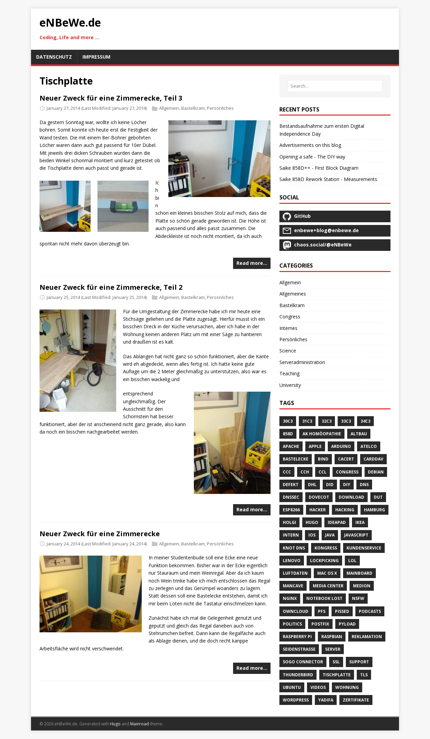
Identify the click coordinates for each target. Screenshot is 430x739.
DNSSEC (291, 497)
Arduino (341, 446)
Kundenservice (364, 548)
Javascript (356, 535)
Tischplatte (337, 675)
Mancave (293, 586)
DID (330, 484)
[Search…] (335, 86)
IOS (312, 535)
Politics (292, 624)
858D (288, 434)
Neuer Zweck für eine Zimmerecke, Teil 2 (111, 287)
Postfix (320, 624)
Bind (323, 459)
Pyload (347, 624)
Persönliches (220, 108)
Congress (289, 316)
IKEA (360, 522)
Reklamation (367, 636)
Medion (361, 586)
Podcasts (370, 611)
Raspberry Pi (297, 636)
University (290, 385)
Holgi (289, 522)
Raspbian (331, 636)
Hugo (312, 522)
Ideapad (337, 522)
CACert (346, 459)
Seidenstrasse (299, 649)
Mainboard (359, 573)
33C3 (346, 421)
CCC (287, 472)
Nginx (290, 598)
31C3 (307, 421)
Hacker (317, 510)
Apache (291, 446)
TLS (364, 675)
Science (287, 350)
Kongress (325, 548)
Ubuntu (292, 687)
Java (330, 535)
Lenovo (292, 560)
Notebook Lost (324, 598)
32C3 (327, 421)
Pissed (342, 611)
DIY (346, 484)
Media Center (328, 586)
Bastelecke (295, 459)
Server (332, 649)
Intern (291, 535)
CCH (305, 472)
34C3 (365, 421)
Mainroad (139, 724)
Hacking (344, 510)
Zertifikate (356, 700)
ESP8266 (291, 510)
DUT (378, 497)
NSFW (358, 598)
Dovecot (319, 497)
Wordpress (296, 700)
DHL (312, 484)
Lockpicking (324, 560)
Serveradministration (302, 362)
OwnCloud (295, 611)
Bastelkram (193, 108)
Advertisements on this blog (310, 145)
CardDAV (373, 459)
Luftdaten (295, 573)
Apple (315, 446)
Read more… (251, 263)
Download (351, 497)
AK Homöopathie (322, 434)
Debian (376, 472)
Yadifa (325, 700)
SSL (336, 662)
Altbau (359, 434)
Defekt (290, 484)
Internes (288, 328)
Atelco (368, 446)
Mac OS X (327, 573)
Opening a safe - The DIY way (312, 156)
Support (359, 662)
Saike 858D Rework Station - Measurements (328, 179)
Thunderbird (298, 675)
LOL (352, 560)
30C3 (288, 421)
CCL (322, 472)
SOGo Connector (303, 662)
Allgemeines (292, 293)
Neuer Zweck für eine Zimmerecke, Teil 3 (111, 98)
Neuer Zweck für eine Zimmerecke (100, 533)
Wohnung (347, 687)
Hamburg (374, 510)
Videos (318, 687)
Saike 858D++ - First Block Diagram (318, 168)
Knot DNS (294, 548)
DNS (364, 484)
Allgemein (169, 108)
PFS (321, 611)
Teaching (289, 373)
